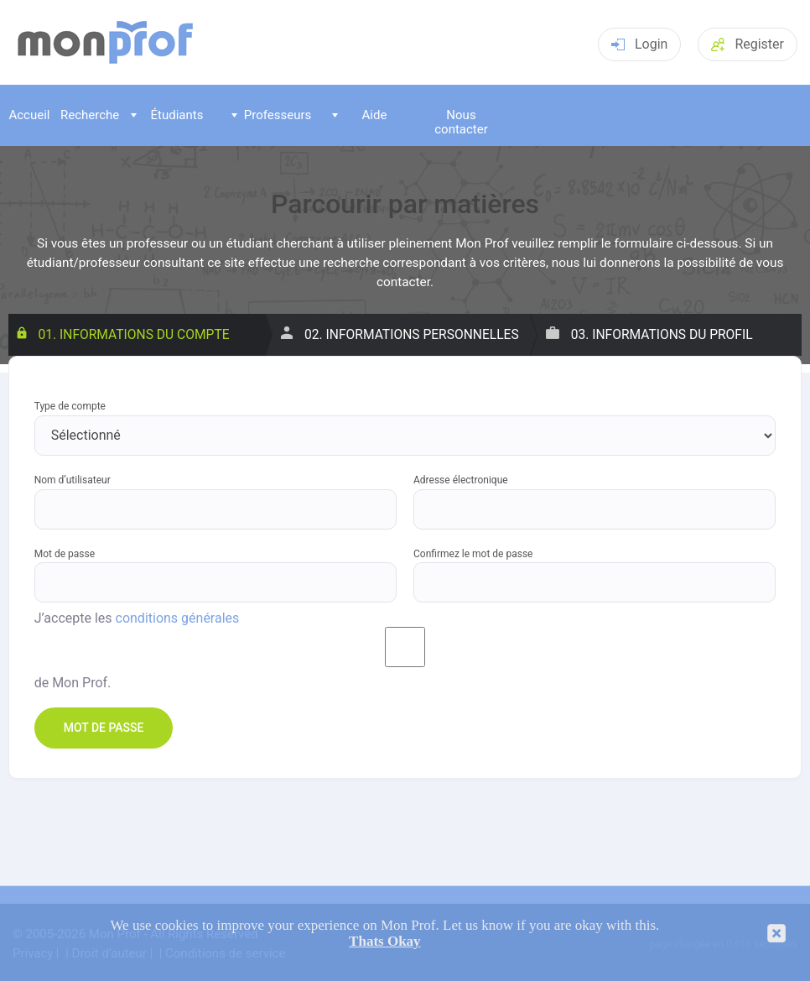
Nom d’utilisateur (72, 480)
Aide (359, 115)
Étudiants (167, 115)
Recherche (88, 115)
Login (639, 44)
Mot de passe (64, 554)
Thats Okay (385, 941)
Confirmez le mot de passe (472, 554)
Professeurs (271, 115)
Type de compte (70, 406)
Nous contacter (461, 122)
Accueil (28, 115)
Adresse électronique (460, 480)
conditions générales (178, 618)
